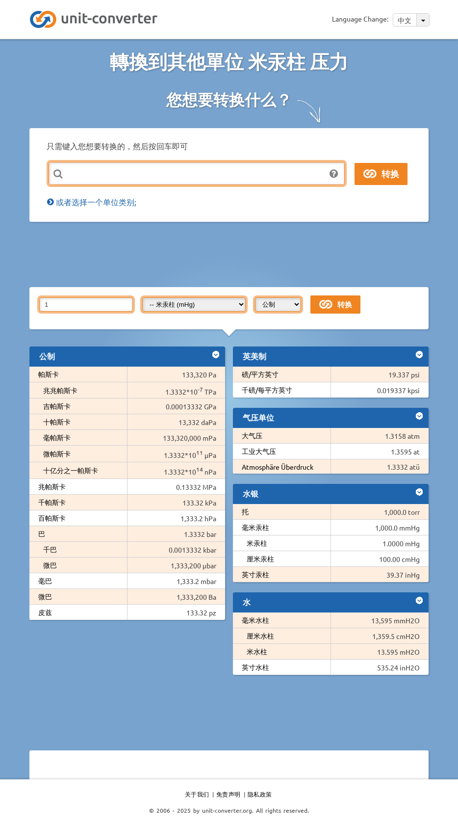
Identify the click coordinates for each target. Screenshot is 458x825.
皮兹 (45, 612)
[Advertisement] (229, 254)
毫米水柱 (255, 619)
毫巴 (45, 580)
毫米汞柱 (255, 527)
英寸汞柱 (255, 574)
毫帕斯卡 (57, 437)
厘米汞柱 (260, 558)
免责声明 (228, 794)
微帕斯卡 (57, 453)
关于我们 (197, 794)
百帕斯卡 (52, 517)
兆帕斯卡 (52, 486)
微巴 (50, 564)
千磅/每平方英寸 (267, 389)
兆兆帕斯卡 (60, 390)
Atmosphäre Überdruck (277, 466)
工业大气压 (259, 451)
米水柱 (257, 651)
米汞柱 (257, 542)
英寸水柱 (255, 667)
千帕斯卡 (52, 502)
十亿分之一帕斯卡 (70, 470)
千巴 (50, 549)
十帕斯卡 (57, 421)
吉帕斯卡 (57, 405)
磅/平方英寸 (260, 374)
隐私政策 (260, 794)
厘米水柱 (260, 635)
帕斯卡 (48, 374)
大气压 (252, 435)
